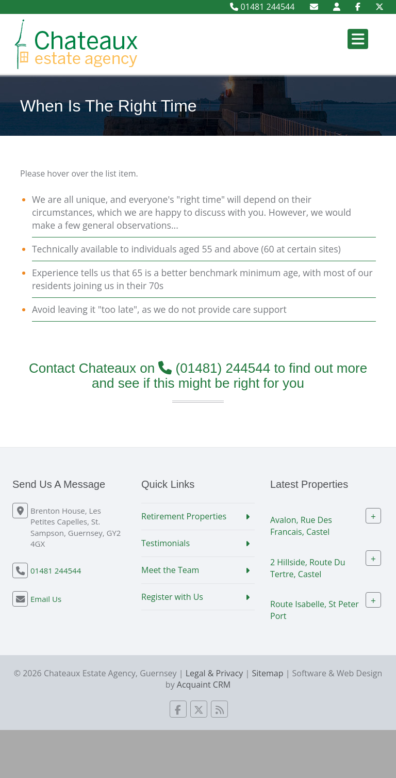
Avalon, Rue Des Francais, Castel (301, 525)
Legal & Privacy (214, 673)
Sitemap (267, 673)
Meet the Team (170, 570)
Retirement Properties (183, 516)
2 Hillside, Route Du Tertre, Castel (307, 567)
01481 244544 (262, 6)
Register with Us (172, 596)
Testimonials (165, 543)
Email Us (45, 599)
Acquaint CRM (203, 684)
